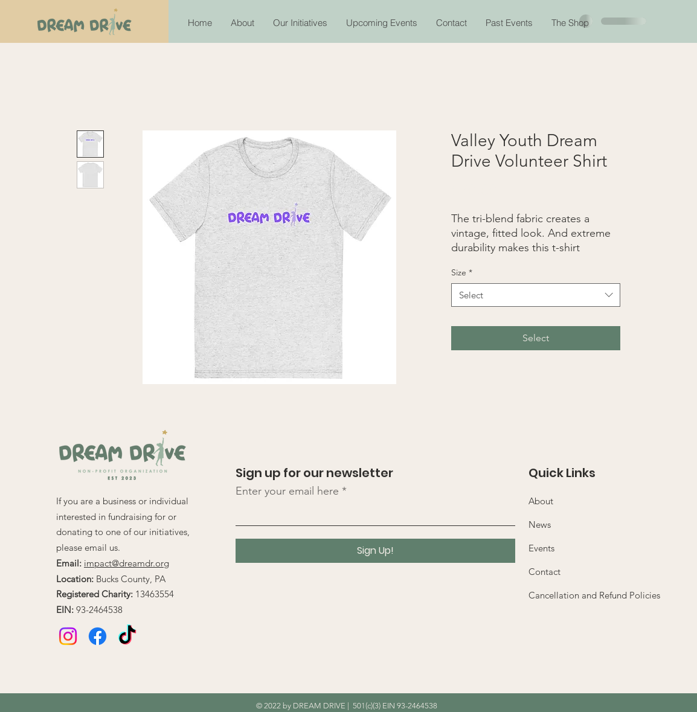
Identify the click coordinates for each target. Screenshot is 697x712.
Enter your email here (287, 491)
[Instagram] (68, 636)
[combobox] (535, 295)
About (540, 501)
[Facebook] (97, 636)
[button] (509, 23)
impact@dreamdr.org (126, 563)
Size (461, 272)
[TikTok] (127, 636)
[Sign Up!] (375, 551)
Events (541, 548)
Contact (544, 571)
